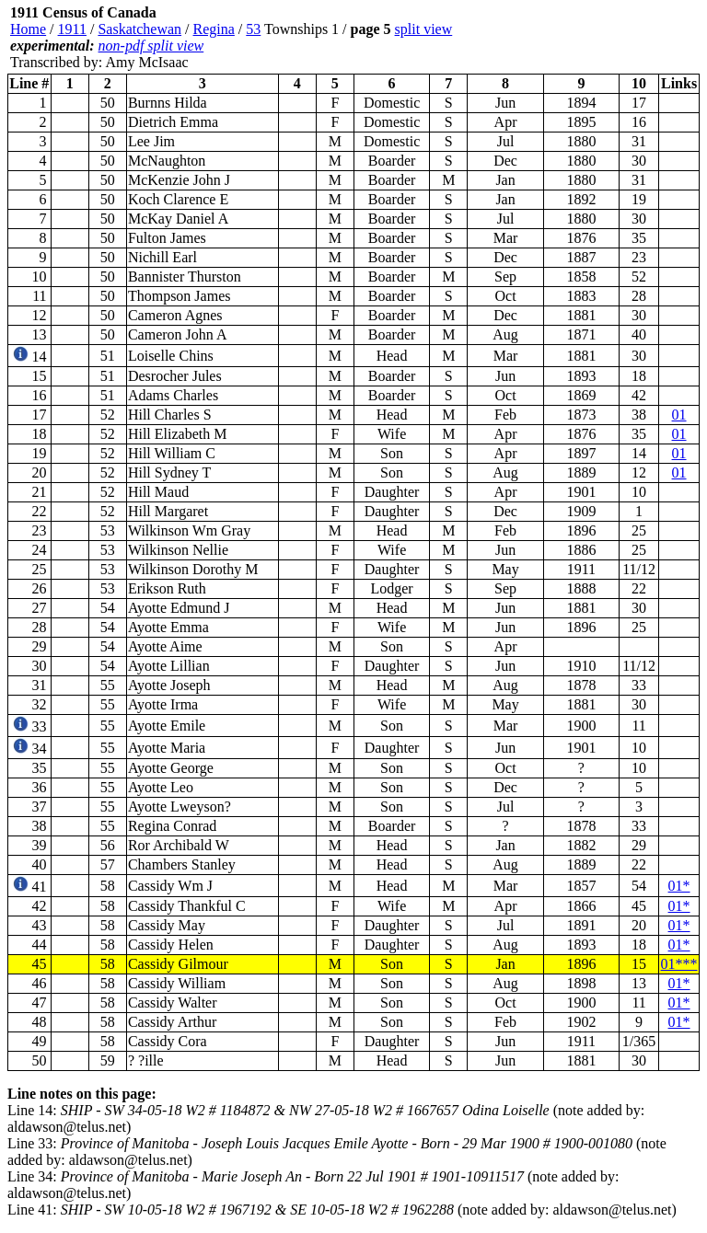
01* (679, 885)
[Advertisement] (589, 37)
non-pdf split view (151, 45)
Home (28, 29)
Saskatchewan (139, 29)
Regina (214, 29)
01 (679, 414)
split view (424, 29)
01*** (679, 964)
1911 (72, 29)
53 (253, 29)
